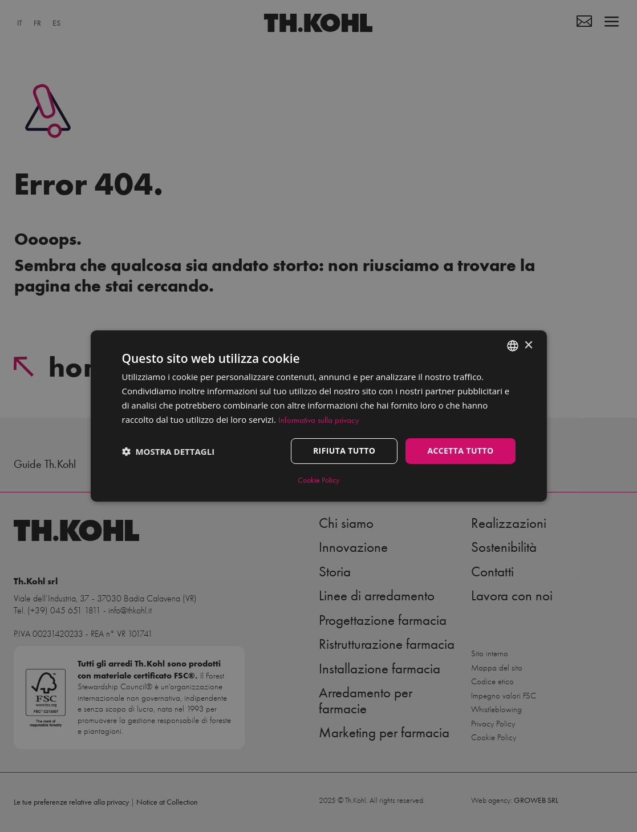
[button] (168, 451)
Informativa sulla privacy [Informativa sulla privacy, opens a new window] (318, 420)
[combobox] (512, 346)
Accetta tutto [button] (460, 450)
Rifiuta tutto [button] (344, 450)
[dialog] (319, 416)
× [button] (528, 345)
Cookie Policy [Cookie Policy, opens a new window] (318, 480)
